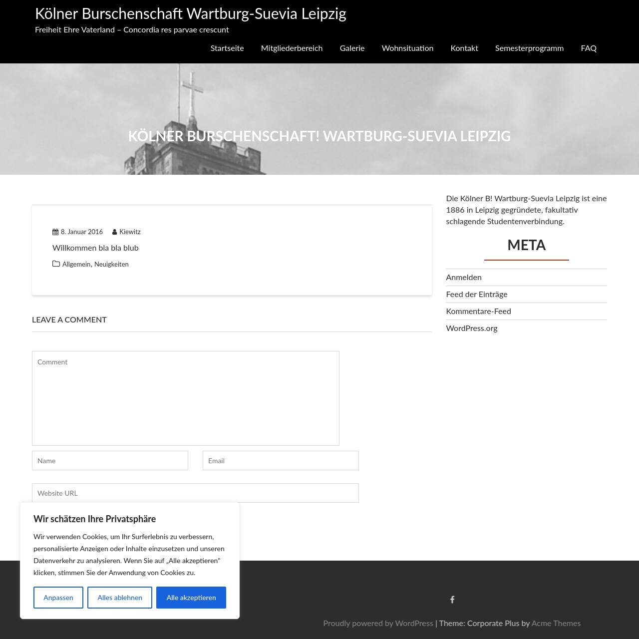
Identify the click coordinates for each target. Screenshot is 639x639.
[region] (130, 560)
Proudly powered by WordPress (504, 623)
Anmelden (463, 277)
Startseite (227, 47)
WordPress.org (471, 327)
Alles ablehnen (119, 597)
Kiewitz (126, 232)
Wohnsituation (408, 47)
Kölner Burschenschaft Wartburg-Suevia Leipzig (190, 13)
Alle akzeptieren (191, 597)
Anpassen (58, 597)
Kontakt (464, 47)
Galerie (352, 47)
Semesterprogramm (529, 47)
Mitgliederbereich (292, 47)
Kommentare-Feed (478, 311)
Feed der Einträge (476, 294)
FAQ (589, 47)
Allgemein (76, 264)
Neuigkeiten (111, 264)
